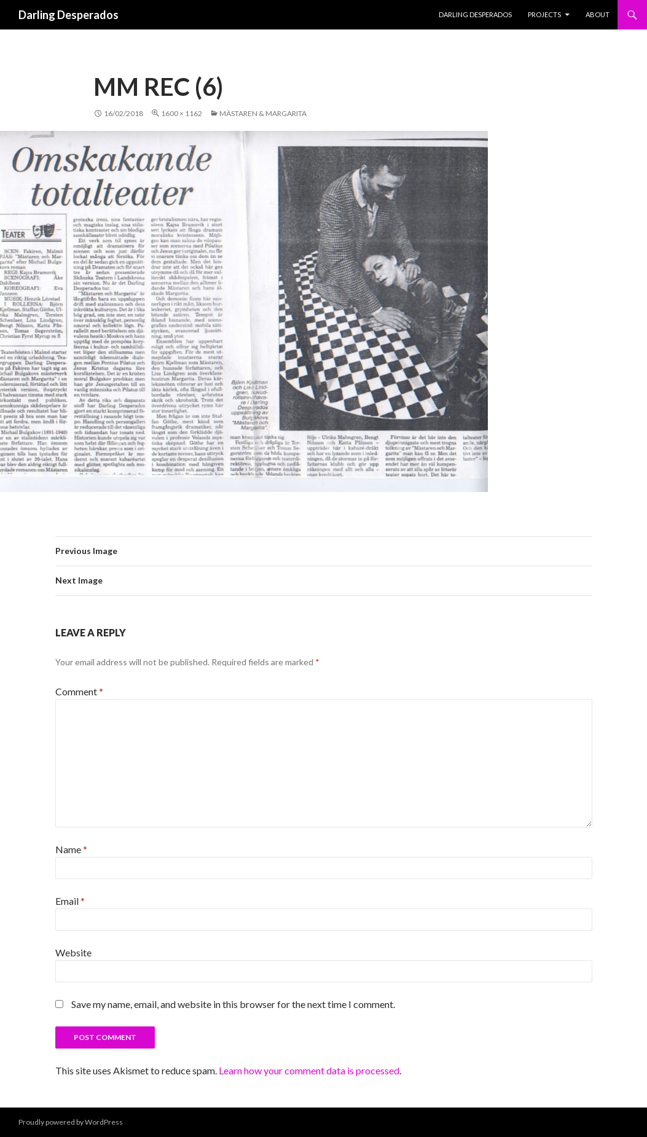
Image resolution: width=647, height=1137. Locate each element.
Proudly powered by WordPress (70, 1122)
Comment (79, 691)
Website (73, 952)
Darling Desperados (68, 14)
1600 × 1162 (181, 113)
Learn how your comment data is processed (309, 1070)
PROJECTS (544, 14)
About (598, 14)
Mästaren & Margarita (263, 113)
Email (70, 901)
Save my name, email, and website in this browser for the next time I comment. (233, 1004)
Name (71, 849)
